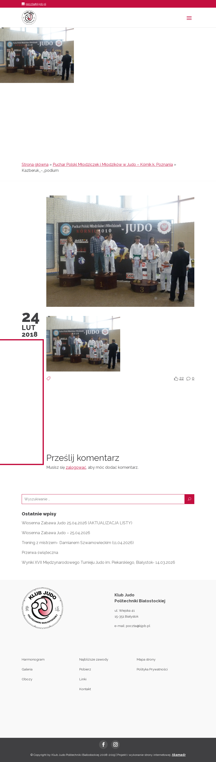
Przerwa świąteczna (40, 552)
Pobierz (85, 669)
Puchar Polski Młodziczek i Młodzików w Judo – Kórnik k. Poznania (113, 164)
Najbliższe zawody (93, 659)
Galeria (27, 669)
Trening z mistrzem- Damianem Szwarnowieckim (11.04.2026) (78, 542)
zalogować (76, 467)
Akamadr (179, 755)
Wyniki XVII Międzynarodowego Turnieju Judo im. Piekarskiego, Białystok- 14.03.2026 (98, 562)
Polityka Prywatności (152, 669)
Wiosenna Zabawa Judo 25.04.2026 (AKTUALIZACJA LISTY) (77, 523)
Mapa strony (146, 659)
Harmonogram (33, 659)
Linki (82, 679)
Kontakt (85, 689)
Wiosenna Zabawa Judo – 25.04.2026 (56, 532)
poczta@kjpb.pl (138, 626)
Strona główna (35, 164)
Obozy (27, 679)
